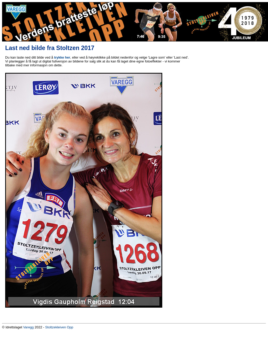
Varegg (28, 327)
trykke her (62, 57)
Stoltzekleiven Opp (59, 327)
